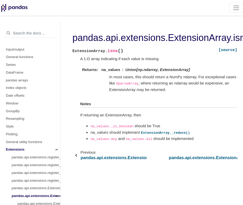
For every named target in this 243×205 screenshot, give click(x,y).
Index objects (16, 88)
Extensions (15, 149)
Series (11, 65)
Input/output (15, 49)
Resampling (15, 119)
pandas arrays (17, 80)
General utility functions (24, 142)
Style (10, 126)
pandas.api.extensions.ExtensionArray (36, 196)
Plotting (12, 134)
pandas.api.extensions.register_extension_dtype (36, 157)
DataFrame (15, 72)
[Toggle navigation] (236, 8)
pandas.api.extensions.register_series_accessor (36, 173)
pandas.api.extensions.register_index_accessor (36, 180)
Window (12, 103)
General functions (19, 57)
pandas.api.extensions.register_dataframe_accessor (36, 165)
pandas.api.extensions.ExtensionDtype (36, 188)
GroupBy (13, 111)
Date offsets (15, 95)
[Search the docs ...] (30, 33)
